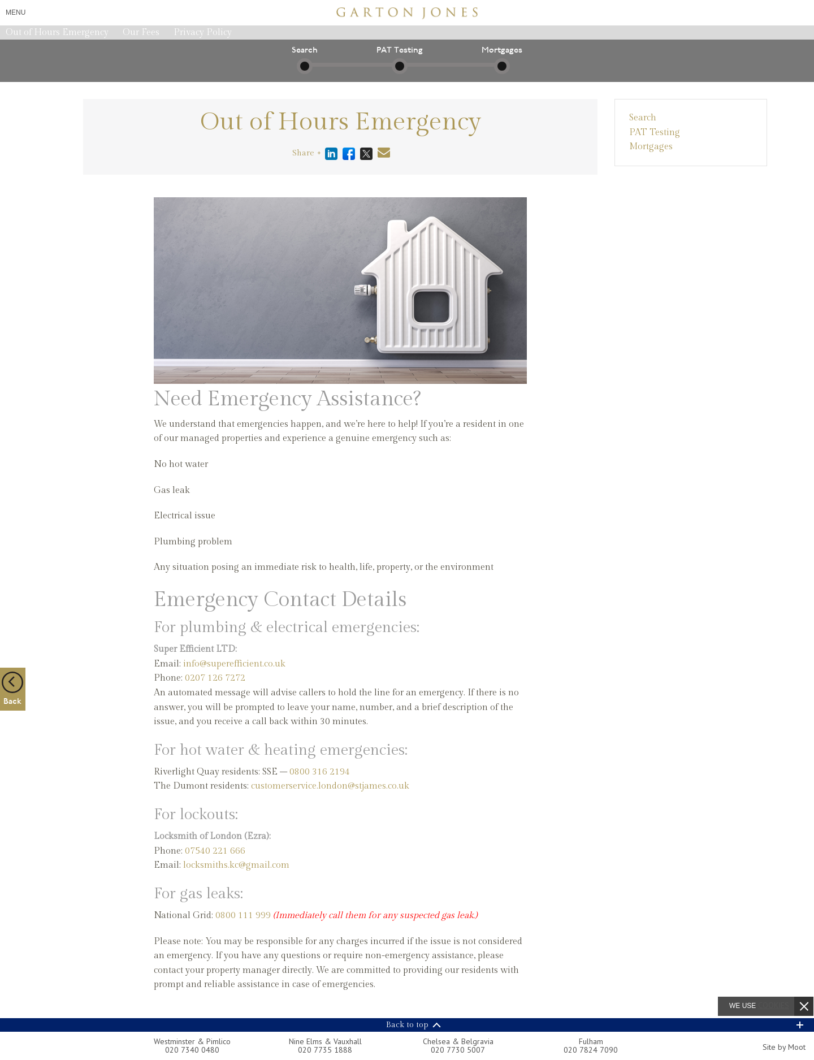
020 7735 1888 (325, 1050)
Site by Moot (784, 1047)
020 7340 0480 (192, 1050)
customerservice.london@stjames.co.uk (330, 786)
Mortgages (651, 146)
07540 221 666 (215, 851)
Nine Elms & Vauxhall (325, 1041)
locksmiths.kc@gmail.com (236, 865)
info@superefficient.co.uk (234, 664)
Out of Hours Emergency (57, 32)
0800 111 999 (243, 915)
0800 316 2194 (319, 772)
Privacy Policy (203, 32)
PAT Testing (654, 132)
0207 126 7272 (215, 678)
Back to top (407, 1024)
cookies (773, 1005)
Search (642, 118)
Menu (15, 12)
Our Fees (141, 32)
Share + (306, 153)
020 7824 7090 (591, 1050)
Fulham (591, 1041)
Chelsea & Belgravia (458, 1041)
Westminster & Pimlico (192, 1041)
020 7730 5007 (458, 1050)
